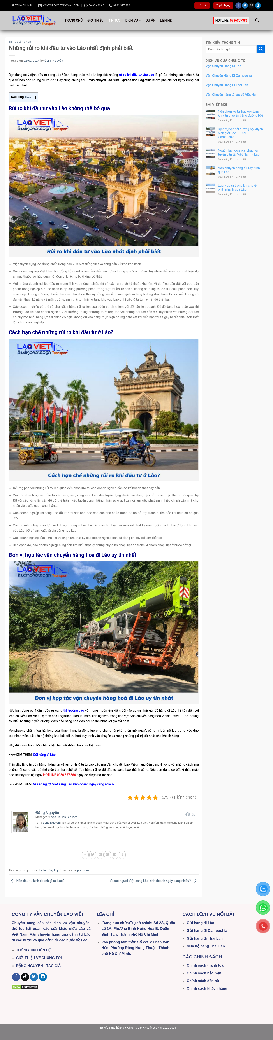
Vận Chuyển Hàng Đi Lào (223, 66)
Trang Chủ (74, 20)
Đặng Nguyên (53, 60)
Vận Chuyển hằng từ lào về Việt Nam (232, 94)
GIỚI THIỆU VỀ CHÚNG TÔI (39, 958)
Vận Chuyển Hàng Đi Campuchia (229, 75)
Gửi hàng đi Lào (44, 755)
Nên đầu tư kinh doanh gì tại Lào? (37, 881)
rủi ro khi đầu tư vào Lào (136, 75)
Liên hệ (166, 20)
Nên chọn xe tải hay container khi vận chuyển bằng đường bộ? (241, 113)
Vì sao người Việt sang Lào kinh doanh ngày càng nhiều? (154, 881)
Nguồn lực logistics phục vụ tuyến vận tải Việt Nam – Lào (239, 152)
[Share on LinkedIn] (115, 855)
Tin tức (114, 20)
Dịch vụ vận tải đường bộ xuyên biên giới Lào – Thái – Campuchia (240, 133)
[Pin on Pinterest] (107, 855)
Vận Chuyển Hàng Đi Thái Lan (227, 85)
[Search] (257, 20)
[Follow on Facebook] (238, 5)
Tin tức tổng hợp (20, 41)
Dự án (150, 20)
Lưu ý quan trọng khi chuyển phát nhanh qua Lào (238, 187)
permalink (83, 870)
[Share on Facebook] (85, 855)
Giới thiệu (95, 20)
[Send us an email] (251, 5)
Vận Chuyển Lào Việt (64, 817)
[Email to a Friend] (100, 855)
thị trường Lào (73, 711)
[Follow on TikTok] (25, 977)
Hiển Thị (30, 97)
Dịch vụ (133, 20)
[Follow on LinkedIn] (258, 5)
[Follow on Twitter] (245, 5)
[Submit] (261, 49)
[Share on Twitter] (92, 855)
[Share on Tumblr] (122, 855)
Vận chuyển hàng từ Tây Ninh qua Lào (239, 170)
